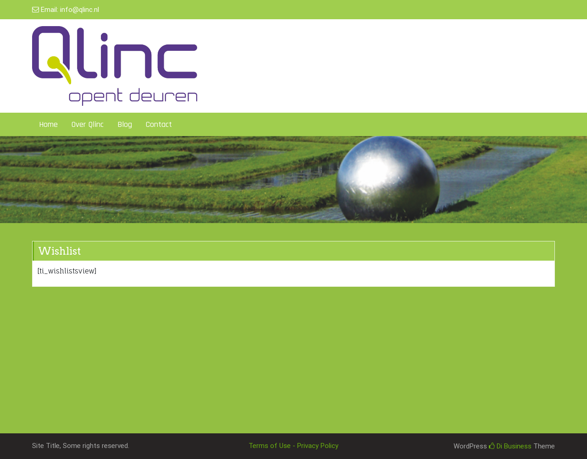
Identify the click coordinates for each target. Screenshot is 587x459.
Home (48, 124)
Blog (124, 124)
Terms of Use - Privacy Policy (293, 446)
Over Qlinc (88, 124)
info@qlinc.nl (79, 9)
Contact (159, 124)
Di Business (510, 446)
